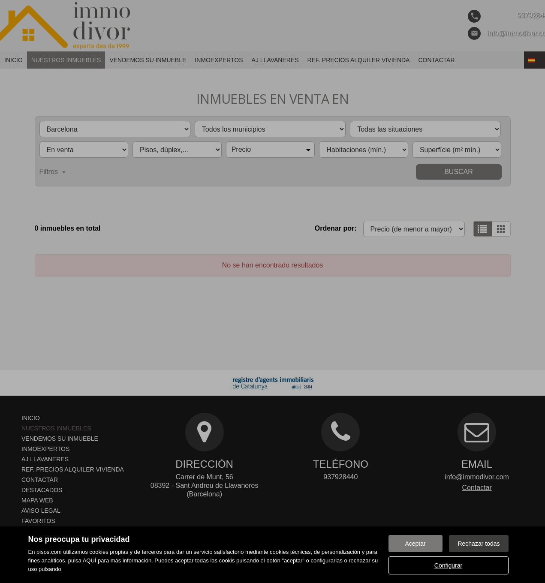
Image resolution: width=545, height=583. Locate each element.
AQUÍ (89, 560)
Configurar (448, 565)
